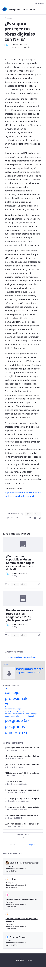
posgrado (17, 720)
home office (31, 714)
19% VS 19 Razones (13, 781)
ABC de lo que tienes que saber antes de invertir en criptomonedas (22, 815)
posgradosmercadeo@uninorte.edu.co (30, 672)
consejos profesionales (17, 698)
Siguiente (32, 844)
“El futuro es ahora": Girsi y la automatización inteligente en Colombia (22, 773)
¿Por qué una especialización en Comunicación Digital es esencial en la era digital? (20, 562)
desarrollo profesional (14, 711)
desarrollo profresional (14, 714)
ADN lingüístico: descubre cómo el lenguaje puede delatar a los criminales (22, 824)
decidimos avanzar (13, 709)
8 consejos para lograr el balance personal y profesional (22, 798)
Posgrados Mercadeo (19, 44)
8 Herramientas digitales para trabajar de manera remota (22, 807)
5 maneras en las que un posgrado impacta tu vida (22, 790)
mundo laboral (29, 716)
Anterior (13, 844)
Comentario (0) (16, 514)
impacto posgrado (13, 716)
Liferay (29, 960)
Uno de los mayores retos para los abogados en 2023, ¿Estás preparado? (19, 615)
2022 (8, 688)
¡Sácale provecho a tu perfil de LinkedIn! (22, 747)
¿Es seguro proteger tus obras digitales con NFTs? (22, 756)
